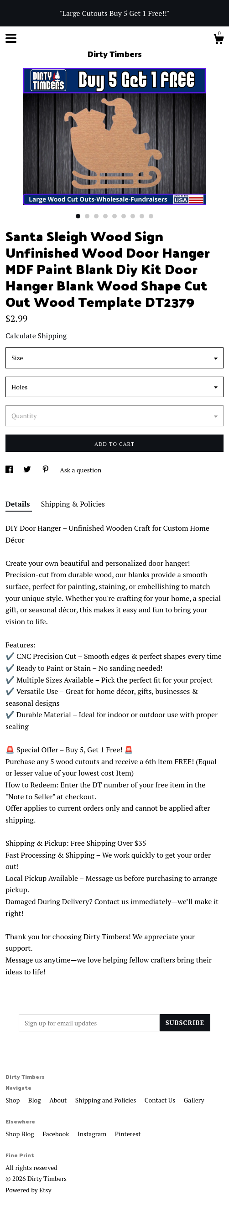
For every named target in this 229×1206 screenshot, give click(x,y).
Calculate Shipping (36, 336)
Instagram (93, 1133)
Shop (13, 1100)
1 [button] (78, 216)
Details (18, 504)
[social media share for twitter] (27, 470)
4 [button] (105, 216)
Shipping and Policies (106, 1100)
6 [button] (123, 216)
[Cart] (218, 40)
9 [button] (151, 216)
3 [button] (96, 216)
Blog (35, 1100)
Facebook (56, 1133)
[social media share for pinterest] (46, 470)
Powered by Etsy (28, 1189)
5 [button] (114, 216)
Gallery (194, 1100)
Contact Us (161, 1100)
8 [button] (142, 216)
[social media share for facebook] (9, 470)
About (58, 1100)
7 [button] (132, 216)
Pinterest (128, 1133)
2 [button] (87, 216)
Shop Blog (20, 1133)
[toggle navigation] (10, 38)
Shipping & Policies (73, 504)
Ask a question (80, 470)
